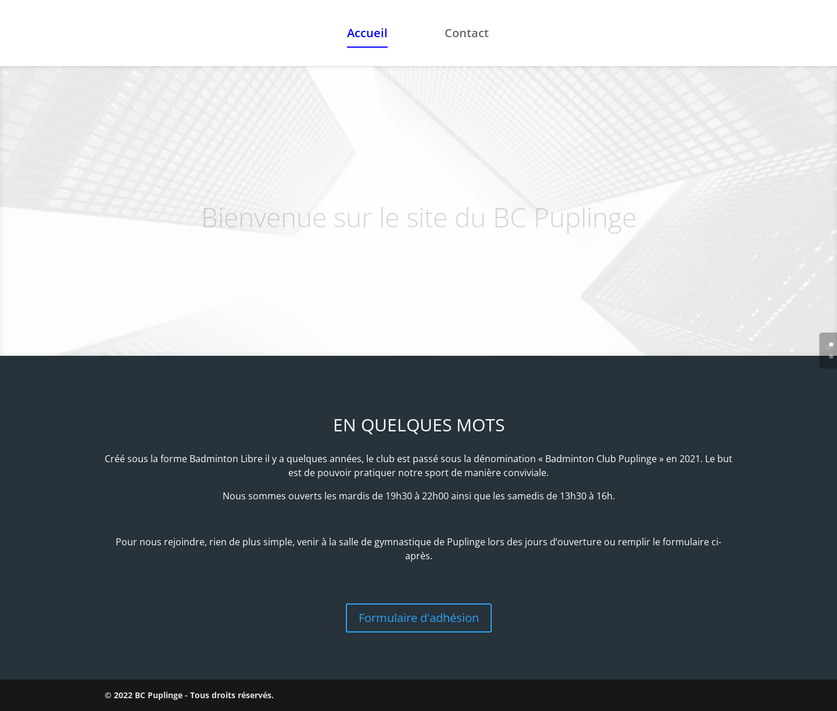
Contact (467, 35)
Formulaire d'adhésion (419, 618)
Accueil (367, 35)
